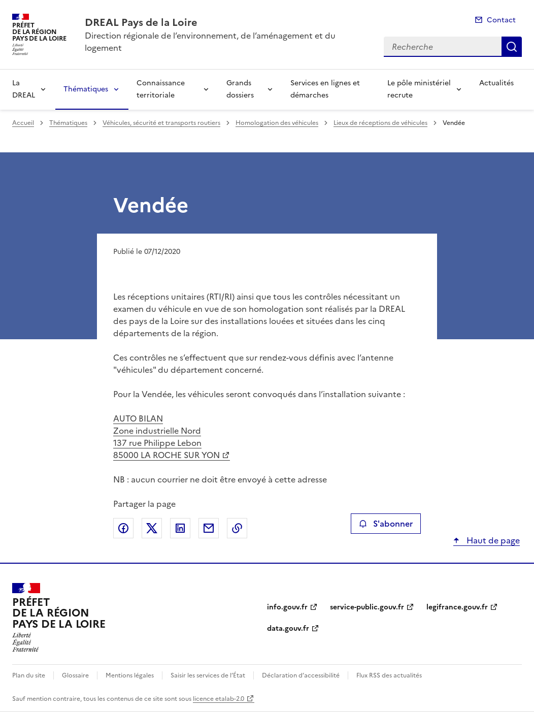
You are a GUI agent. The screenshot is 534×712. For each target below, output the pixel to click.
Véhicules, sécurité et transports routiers (161, 122)
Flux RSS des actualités (389, 675)
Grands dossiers (240, 89)
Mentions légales (130, 675)
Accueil (23, 122)
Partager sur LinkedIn (180, 528)
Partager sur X (152, 528)
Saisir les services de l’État (208, 675)
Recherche (512, 47)
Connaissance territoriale (161, 89)
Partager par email (208, 528)
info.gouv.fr (287, 607)
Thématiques (85, 89)
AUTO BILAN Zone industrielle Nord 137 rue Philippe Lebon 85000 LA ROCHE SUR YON (166, 436)
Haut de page (492, 540)
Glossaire (75, 675)
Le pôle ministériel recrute (419, 89)
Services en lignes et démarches (325, 89)
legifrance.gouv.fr (457, 607)
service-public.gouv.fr (367, 607)
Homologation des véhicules (277, 122)
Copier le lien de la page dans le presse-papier (237, 528)
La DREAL (23, 89)
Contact (501, 20)
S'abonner (385, 523)
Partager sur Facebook (123, 528)
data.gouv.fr (288, 628)
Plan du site (28, 675)
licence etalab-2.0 (218, 698)
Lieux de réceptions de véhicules (380, 122)
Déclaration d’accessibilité (301, 675)
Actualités (496, 83)
